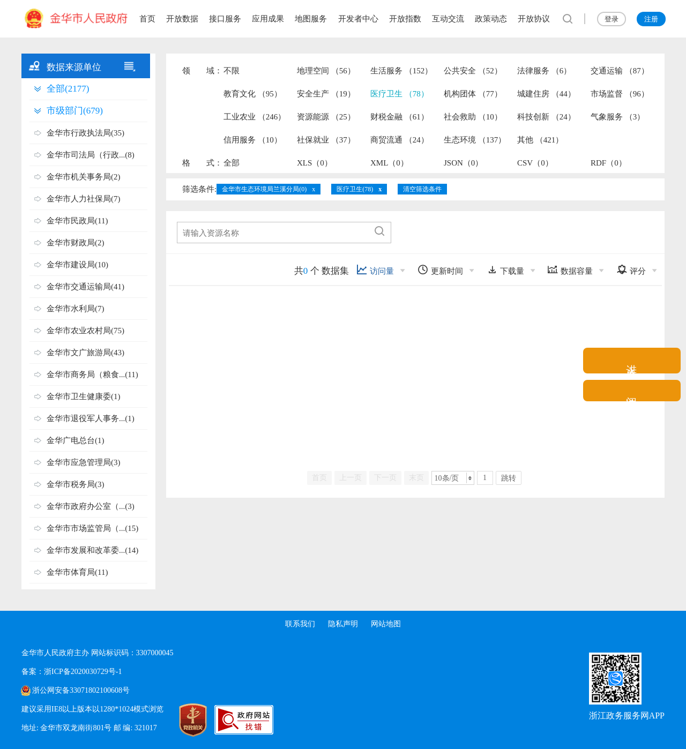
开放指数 (405, 18)
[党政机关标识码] (182, 720)
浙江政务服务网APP (627, 715)
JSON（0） (463, 163)
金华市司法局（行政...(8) (91, 155)
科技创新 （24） (546, 117)
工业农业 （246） (254, 117)
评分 (631, 269)
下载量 (505, 269)
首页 (147, 18)
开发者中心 (358, 18)
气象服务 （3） (618, 117)
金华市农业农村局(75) (85, 330)
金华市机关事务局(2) (84, 177)
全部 (231, 163)
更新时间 (440, 269)
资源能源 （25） (326, 117)
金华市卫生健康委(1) (84, 396)
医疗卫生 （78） (399, 93)
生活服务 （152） (401, 70)
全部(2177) (68, 89)
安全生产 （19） (326, 93)
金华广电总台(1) (76, 440)
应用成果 (268, 18)
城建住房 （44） (546, 93)
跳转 (508, 478)
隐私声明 (343, 624)
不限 (231, 70)
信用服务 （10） (252, 140)
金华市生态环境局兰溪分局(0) (264, 189)
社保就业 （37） (326, 140)
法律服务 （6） (544, 70)
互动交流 (448, 18)
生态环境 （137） (475, 140)
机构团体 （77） (473, 93)
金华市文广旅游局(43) (85, 352)
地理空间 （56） (326, 70)
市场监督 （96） (620, 93)
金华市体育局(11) (77, 572)
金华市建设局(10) (77, 264)
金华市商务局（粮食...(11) (92, 374)
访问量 (375, 269)
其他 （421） (540, 140)
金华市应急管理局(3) (84, 462)
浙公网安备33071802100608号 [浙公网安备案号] (81, 690)
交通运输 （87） (620, 70)
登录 (611, 19)
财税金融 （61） (399, 117)
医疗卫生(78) (355, 189)
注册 (651, 19)
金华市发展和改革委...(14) (92, 550)
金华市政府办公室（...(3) (91, 506)
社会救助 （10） (473, 117)
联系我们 (300, 624)
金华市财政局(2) (76, 242)
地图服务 (311, 18)
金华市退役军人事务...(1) (91, 418)
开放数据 (182, 18)
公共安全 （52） (473, 70)
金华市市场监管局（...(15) (92, 528)
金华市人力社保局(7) (84, 198)
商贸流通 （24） (399, 140)
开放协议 (534, 18)
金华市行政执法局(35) (85, 133)
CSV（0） (535, 163)
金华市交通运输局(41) (85, 286)
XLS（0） (314, 163)
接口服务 (225, 18)
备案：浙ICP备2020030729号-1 (71, 672)
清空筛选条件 (422, 189)
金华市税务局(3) (76, 484)
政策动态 (491, 18)
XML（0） (389, 163)
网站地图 (386, 624)
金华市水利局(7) (76, 308)
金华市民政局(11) (77, 220)
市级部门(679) (75, 111)
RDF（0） (609, 163)
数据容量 (570, 269)
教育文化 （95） (252, 93)
